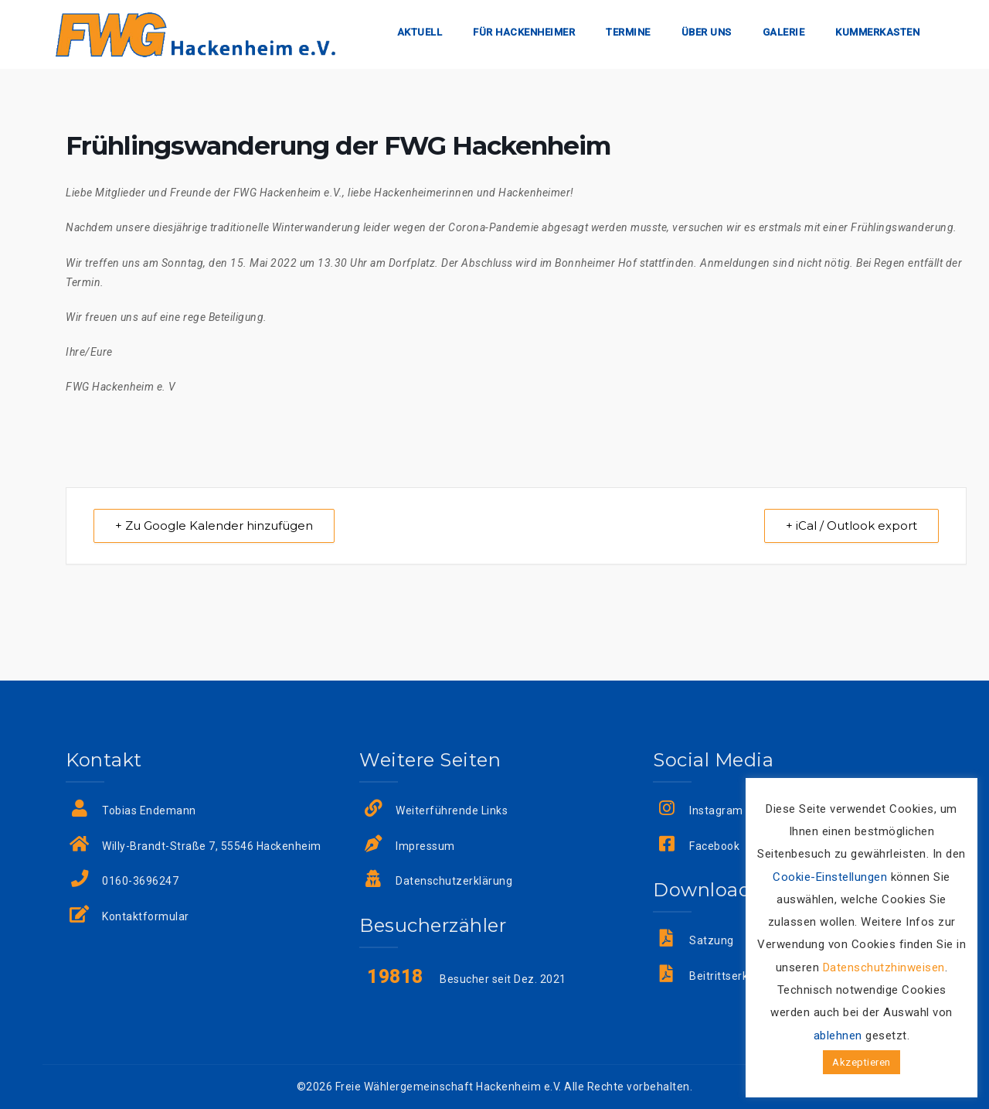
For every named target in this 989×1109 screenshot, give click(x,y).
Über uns (706, 32)
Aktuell (420, 32)
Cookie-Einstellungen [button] (830, 877)
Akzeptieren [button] (861, 1062)
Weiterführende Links (452, 810)
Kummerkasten (877, 32)
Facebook (714, 846)
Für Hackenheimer (524, 32)
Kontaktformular (145, 916)
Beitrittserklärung (735, 976)
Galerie (784, 32)
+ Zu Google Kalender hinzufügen (215, 525)
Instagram (716, 810)
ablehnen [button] (838, 1035)
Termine (628, 32)
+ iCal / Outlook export (850, 525)
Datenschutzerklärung (454, 881)
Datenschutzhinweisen (884, 967)
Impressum (425, 846)
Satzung (711, 940)
